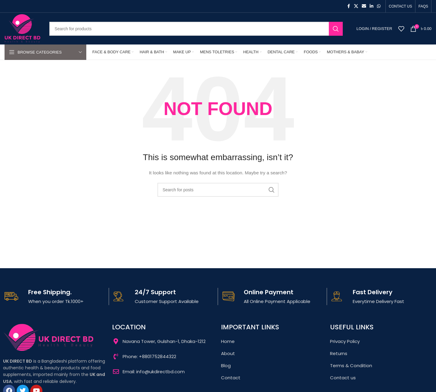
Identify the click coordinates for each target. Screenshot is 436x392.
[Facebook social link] (348, 6)
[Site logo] (22, 28)
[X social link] (356, 6)
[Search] (196, 29)
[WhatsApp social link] (378, 6)
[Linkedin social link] (371, 6)
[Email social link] (364, 6)
